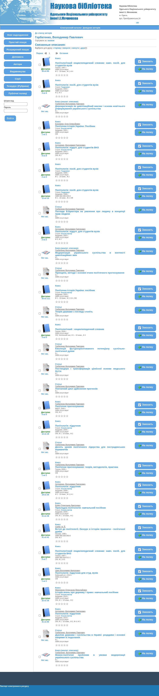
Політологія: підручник (68, 425)
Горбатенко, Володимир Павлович (70, 632)
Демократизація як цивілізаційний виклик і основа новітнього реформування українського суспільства (90, 107)
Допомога (17, 56)
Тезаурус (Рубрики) (18, 86)
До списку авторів (43, 33)
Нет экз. (44, 111)
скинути (75, 48)
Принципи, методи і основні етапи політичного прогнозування (89, 273)
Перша (39, 53)
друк (83, 48)
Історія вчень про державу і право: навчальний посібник (86, 592)
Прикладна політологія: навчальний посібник (80, 508)
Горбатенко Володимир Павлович (69, 104)
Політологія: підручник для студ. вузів (76, 573)
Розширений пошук (18, 49)
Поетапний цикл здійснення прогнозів (76, 388)
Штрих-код (9, 101)
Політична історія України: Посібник (75, 126)
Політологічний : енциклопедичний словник (79, 329)
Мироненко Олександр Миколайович (71, 590)
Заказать (145, 61)
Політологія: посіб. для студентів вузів (76, 85)
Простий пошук (18, 42)
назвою (51, 40)
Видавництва (17, 71)
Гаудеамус (65, 87)
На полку (145, 69)
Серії (18, 78)
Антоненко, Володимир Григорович (70, 145)
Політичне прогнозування (69, 406)
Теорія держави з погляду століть (74, 311)
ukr (137, 23)
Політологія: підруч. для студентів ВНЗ (77, 147)
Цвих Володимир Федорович (67, 570)
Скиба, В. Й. (60, 527)
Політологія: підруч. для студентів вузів (77, 231)
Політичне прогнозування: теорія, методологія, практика (86, 467)
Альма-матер (66, 128)
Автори (18, 64)
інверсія (66, 48)
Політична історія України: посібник (75, 290)
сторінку (57, 48)
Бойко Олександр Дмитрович (67, 505)
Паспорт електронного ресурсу (14, 686)
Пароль (7, 107)
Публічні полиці (18, 93)
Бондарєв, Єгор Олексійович (67, 124)
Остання (64, 53)
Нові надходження (17, 35)
